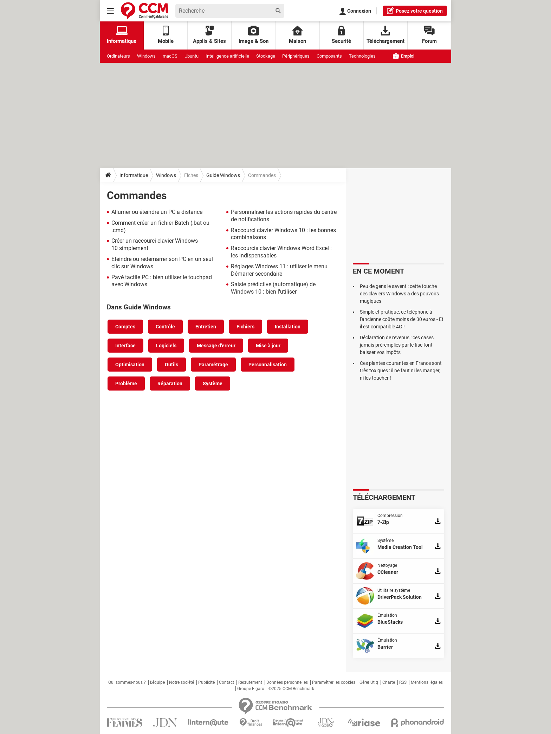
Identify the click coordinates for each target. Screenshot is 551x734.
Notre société (181, 682)
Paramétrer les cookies (333, 682)
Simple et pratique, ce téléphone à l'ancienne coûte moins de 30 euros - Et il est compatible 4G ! (401, 319)
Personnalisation (267, 364)
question (415, 10)
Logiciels (166, 345)
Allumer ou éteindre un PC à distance (156, 212)
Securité (341, 35)
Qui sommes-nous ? (127, 682)
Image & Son (253, 35)
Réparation (169, 383)
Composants (329, 56)
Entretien (205, 326)
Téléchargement (385, 35)
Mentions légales (427, 682)
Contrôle (165, 326)
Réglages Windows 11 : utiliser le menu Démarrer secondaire (279, 270)
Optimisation (129, 364)
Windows (146, 56)
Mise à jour (268, 345)
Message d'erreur (216, 345)
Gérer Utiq (368, 682)
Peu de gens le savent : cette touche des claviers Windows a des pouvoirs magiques (399, 293)
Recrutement (250, 682)
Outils (171, 364)
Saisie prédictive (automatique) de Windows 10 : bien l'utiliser (273, 288)
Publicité (206, 682)
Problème (126, 383)
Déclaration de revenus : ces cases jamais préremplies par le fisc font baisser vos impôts (397, 345)
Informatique (133, 175)
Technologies (362, 56)
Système (212, 383)
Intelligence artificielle (227, 56)
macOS (170, 56)
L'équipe (157, 682)
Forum (429, 35)
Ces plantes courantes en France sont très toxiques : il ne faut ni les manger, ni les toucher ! (401, 370)
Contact (226, 682)
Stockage (265, 56)
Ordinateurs (118, 56)
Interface (125, 345)
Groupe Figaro (250, 688)
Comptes (125, 326)
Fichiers (245, 326)
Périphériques (296, 56)
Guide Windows (223, 175)
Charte (388, 682)
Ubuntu (191, 56)
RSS (403, 682)
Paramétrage (213, 364)
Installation (287, 326)
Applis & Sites (209, 35)
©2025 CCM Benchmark (291, 688)
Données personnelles (287, 682)
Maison (297, 35)
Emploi (403, 56)
